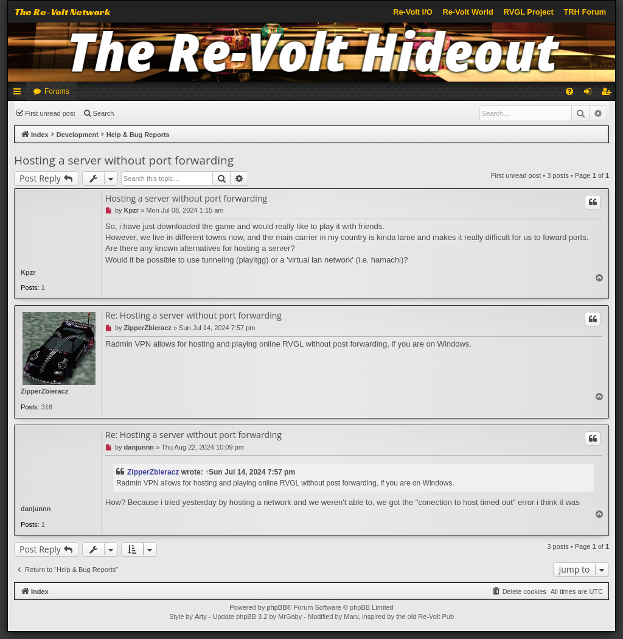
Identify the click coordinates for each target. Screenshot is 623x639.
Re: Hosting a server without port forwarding (193, 315)
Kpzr (28, 272)
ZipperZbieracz (44, 391)
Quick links (19, 94)
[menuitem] (569, 91)
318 (46, 407)
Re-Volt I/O (412, 11)
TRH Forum (585, 11)
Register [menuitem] (608, 94)
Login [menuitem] (590, 94)
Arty (201, 616)
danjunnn (36, 508)
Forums (56, 91)
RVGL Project (529, 11)
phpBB (276, 607)
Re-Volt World (467, 11)
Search (103, 113)
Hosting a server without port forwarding (124, 160)
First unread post (50, 113)
